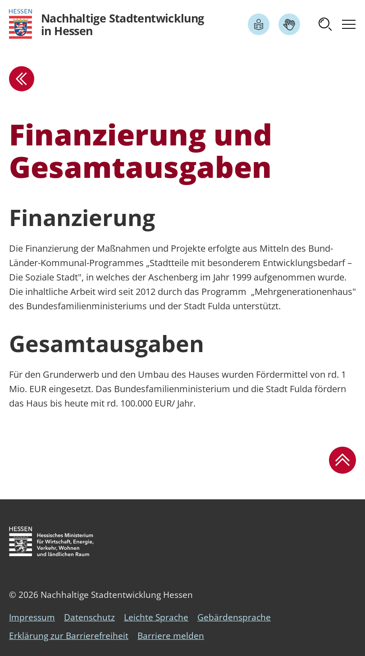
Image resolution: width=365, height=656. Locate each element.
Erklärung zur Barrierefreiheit (68, 636)
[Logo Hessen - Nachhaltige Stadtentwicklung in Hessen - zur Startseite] (106, 24)
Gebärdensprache (234, 617)
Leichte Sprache (156, 617)
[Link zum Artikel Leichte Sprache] (258, 24)
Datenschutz (89, 617)
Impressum (32, 617)
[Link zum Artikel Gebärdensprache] (289, 24)
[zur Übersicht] (21, 78)
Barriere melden (170, 636)
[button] (325, 24)
